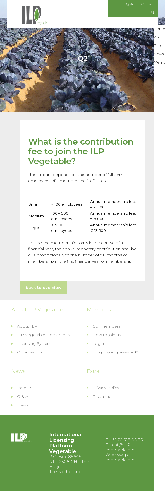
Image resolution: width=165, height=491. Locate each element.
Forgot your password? (112, 352)
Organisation (26, 352)
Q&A (129, 4)
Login (95, 343)
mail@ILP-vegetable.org (120, 447)
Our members (103, 326)
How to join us (104, 334)
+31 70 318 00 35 (126, 439)
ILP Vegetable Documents (40, 334)
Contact (147, 4)
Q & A (19, 396)
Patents (21, 387)
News (19, 405)
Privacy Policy (103, 387)
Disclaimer (100, 396)
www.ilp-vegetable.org (120, 457)
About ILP (24, 326)
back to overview (43, 287)
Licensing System (31, 343)
